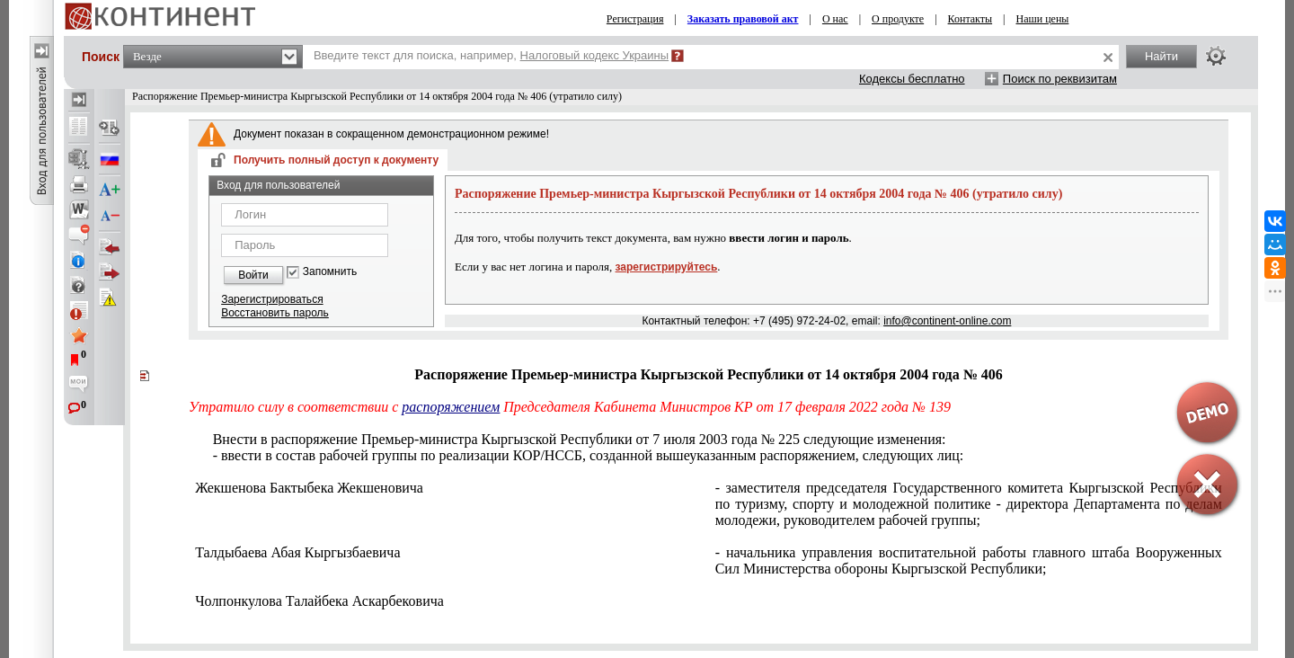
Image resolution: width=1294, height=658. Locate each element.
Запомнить (330, 272)
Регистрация (635, 19)
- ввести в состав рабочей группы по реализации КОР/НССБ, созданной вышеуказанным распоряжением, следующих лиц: (588, 455)
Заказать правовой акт (743, 19)
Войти (253, 275)
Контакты (970, 19)
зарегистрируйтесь (667, 267)
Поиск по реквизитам (1060, 78)
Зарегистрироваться (272, 299)
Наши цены (1042, 19)
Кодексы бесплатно (912, 78)
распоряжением (451, 406)
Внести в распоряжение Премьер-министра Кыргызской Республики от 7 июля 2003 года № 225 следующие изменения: (579, 439)
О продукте (898, 19)
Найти (1161, 56)
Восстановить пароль (275, 313)
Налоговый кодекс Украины (594, 55)
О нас (835, 19)
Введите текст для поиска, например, (491, 55)
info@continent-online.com (947, 321)
